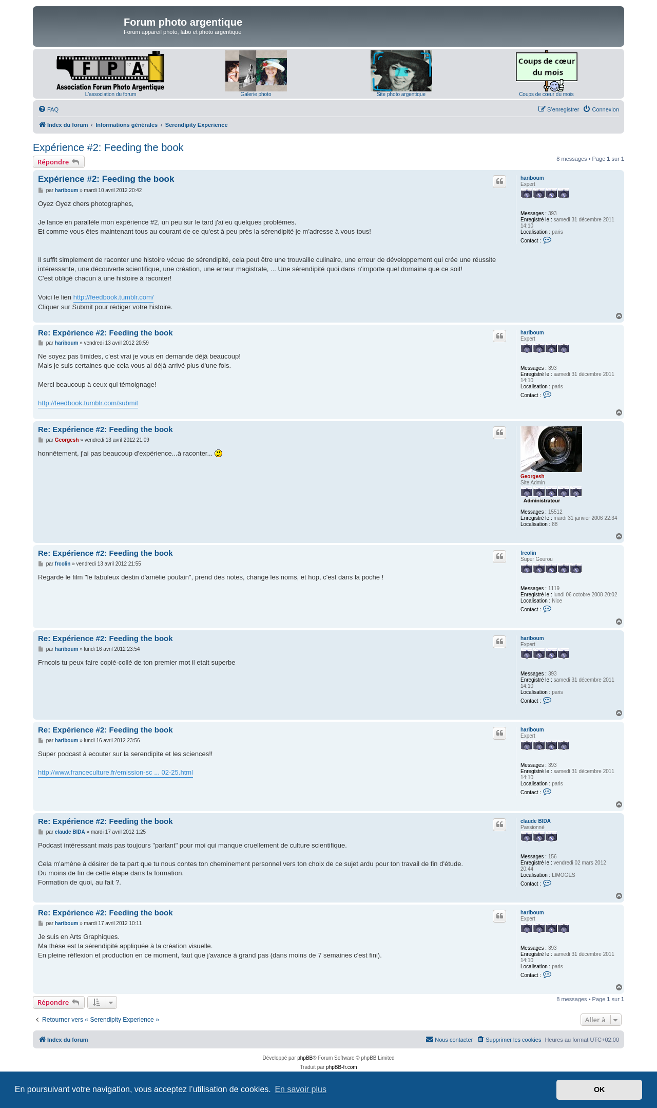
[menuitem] (48, 109)
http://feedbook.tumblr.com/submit (88, 403)
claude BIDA (535, 821)
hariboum (532, 178)
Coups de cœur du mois (546, 94)
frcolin (528, 553)
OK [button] (599, 1089)
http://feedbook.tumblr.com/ (113, 297)
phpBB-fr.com (341, 1067)
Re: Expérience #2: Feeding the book (105, 332)
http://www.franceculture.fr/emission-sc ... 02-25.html (115, 772)
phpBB (305, 1058)
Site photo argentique (401, 94)
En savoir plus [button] (300, 1089)
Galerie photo (255, 94)
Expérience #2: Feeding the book (108, 147)
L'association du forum (111, 94)
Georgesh (532, 476)
